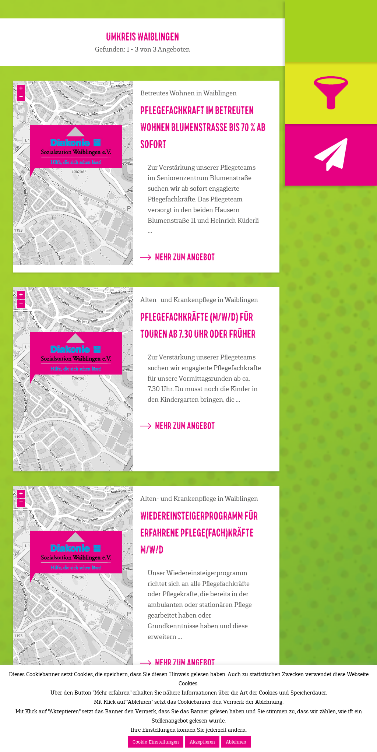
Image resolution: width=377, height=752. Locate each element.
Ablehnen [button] (236, 742)
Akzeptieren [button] (202, 742)
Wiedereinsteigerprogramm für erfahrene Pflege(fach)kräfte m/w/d (199, 533)
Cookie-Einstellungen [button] (156, 742)
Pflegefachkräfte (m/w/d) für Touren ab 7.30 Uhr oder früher (198, 326)
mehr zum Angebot (177, 257)
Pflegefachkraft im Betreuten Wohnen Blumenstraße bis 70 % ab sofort (202, 127)
